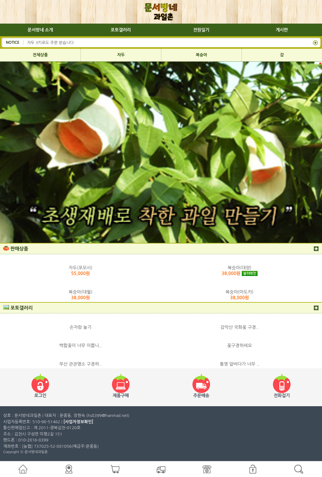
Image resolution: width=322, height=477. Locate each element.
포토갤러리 (121, 30)
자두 (121, 55)
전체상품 (40, 55)
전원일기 (201, 30)
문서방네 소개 (40, 30)
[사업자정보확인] (78, 422)
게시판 (282, 30)
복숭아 (201, 55)
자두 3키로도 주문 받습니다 (50, 42)
